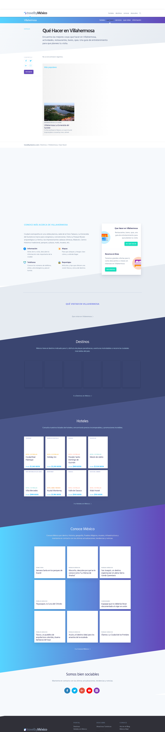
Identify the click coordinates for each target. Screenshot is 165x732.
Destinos (43, 145)
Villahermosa (30, 20)
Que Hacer (63, 145)
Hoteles (27, 29)
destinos (119, 13)
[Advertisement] (76, 85)
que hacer (110, 20)
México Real (124, 729)
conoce (126, 13)
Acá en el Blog (125, 726)
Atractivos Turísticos (103, 726)
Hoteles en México (80, 729)
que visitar (127, 20)
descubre (134, 13)
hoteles (111, 13)
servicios (118, 20)
